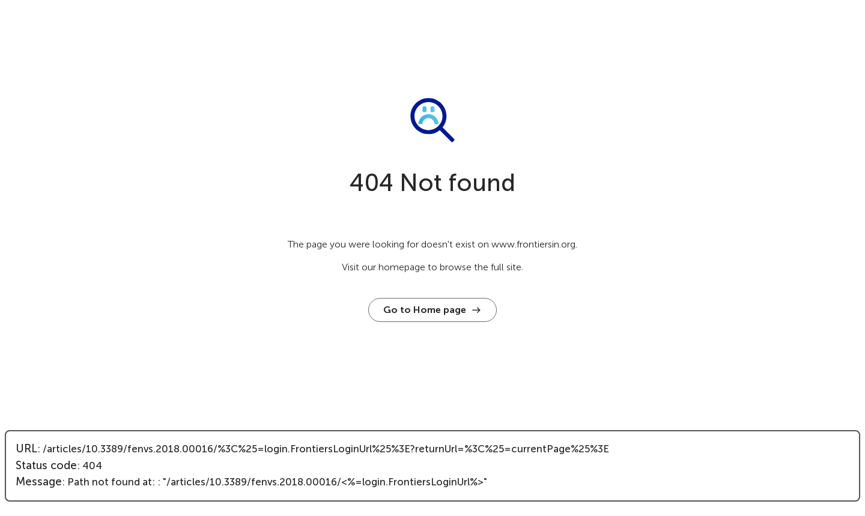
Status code (46, 465)
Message (39, 481)
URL (26, 448)
